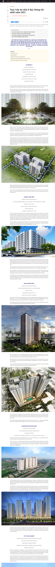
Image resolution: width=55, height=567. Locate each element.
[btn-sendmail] (47, 21)
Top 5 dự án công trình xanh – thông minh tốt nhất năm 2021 (23, 31)
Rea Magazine (30, 1)
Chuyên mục (13, 1)
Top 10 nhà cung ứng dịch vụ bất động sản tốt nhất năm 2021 (23, 35)
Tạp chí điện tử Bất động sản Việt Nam (19, 15)
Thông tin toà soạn (44, 1)
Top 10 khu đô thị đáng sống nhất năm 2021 (20, 36)
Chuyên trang (19, 1)
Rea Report (25, 1)
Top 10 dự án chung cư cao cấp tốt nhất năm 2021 (21, 33)
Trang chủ (8, 1)
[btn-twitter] (45, 21)
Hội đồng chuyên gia (37, 1)
